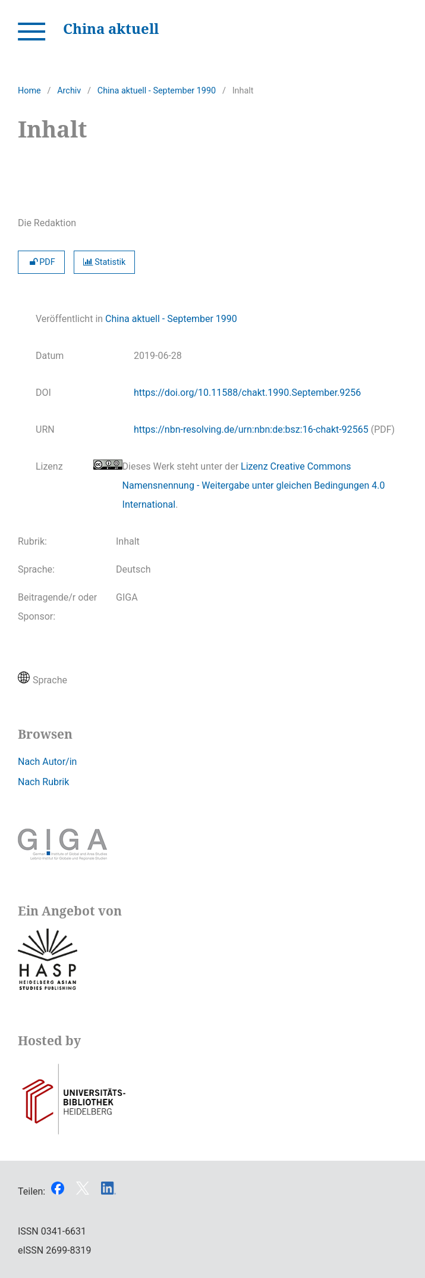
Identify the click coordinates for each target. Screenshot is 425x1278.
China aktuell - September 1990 (156, 91)
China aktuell (111, 28)
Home (29, 91)
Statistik (104, 262)
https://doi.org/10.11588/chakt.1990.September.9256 (247, 392)
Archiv (69, 91)
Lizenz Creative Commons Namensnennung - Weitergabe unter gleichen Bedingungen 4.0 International (253, 485)
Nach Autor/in (47, 761)
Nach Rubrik (43, 782)
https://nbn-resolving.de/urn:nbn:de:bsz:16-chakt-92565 (251, 429)
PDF (41, 262)
